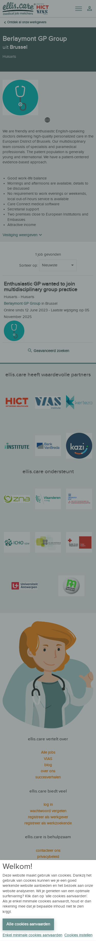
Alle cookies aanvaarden (28, 924)
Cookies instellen (78, 935)
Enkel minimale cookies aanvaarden (32, 935)
